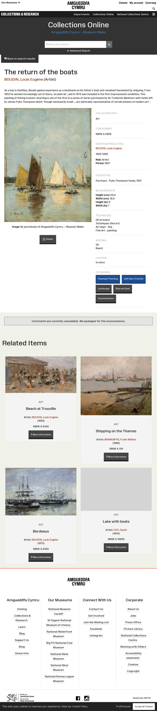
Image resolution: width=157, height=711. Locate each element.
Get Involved (96, 615)
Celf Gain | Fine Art (134, 278)
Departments (82, 14)
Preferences (123, 706)
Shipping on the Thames (116, 431)
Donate (123, 2)
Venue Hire (22, 653)
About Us (133, 609)
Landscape (103, 288)
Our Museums (11, 2)
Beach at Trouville (41, 408)
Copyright (133, 670)
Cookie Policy (80, 706)
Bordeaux (41, 531)
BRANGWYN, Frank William (120, 439)
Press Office (133, 622)
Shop (22, 646)
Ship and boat (122, 288)
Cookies (133, 664)
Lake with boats (116, 521)
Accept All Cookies (144, 706)
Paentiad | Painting (108, 278)
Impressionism (106, 298)
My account (136, 2)
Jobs (133, 615)
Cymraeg (150, 2)
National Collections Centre (133, 14)
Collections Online (103, 14)
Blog (22, 633)
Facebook (96, 628)
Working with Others (133, 646)
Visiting (22, 609)
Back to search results (19, 58)
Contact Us (96, 609)
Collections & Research (20, 14)
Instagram (96, 635)
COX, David (120, 529)
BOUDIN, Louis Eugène (23, 79)
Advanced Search (78, 50)
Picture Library (133, 628)
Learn (21, 626)
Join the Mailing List (96, 622)
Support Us (22, 640)
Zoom (48, 239)
